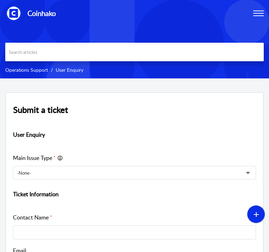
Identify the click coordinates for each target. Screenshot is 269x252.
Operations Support (26, 69)
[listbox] (134, 173)
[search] (134, 52)
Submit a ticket (40, 109)
